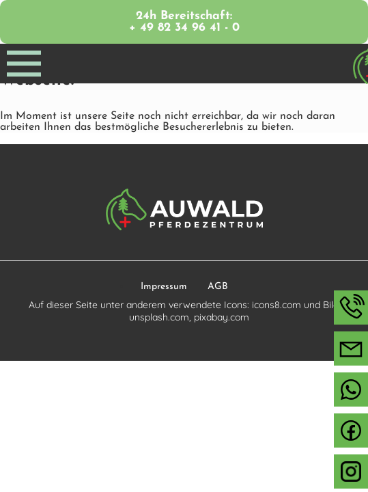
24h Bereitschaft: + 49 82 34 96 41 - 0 (184, 21)
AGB (218, 287)
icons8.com (276, 305)
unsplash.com (159, 317)
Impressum (164, 287)
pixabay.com (221, 317)
